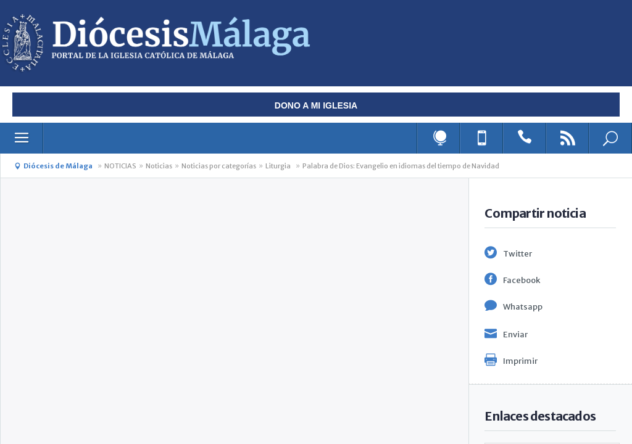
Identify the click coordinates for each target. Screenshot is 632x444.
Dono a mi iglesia (316, 105)
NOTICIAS (120, 166)
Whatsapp (523, 307)
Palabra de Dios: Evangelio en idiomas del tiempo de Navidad (400, 166)
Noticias (159, 166)
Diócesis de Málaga (58, 166)
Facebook (521, 280)
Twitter (517, 254)
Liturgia (278, 166)
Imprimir (520, 361)
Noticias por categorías (218, 166)
